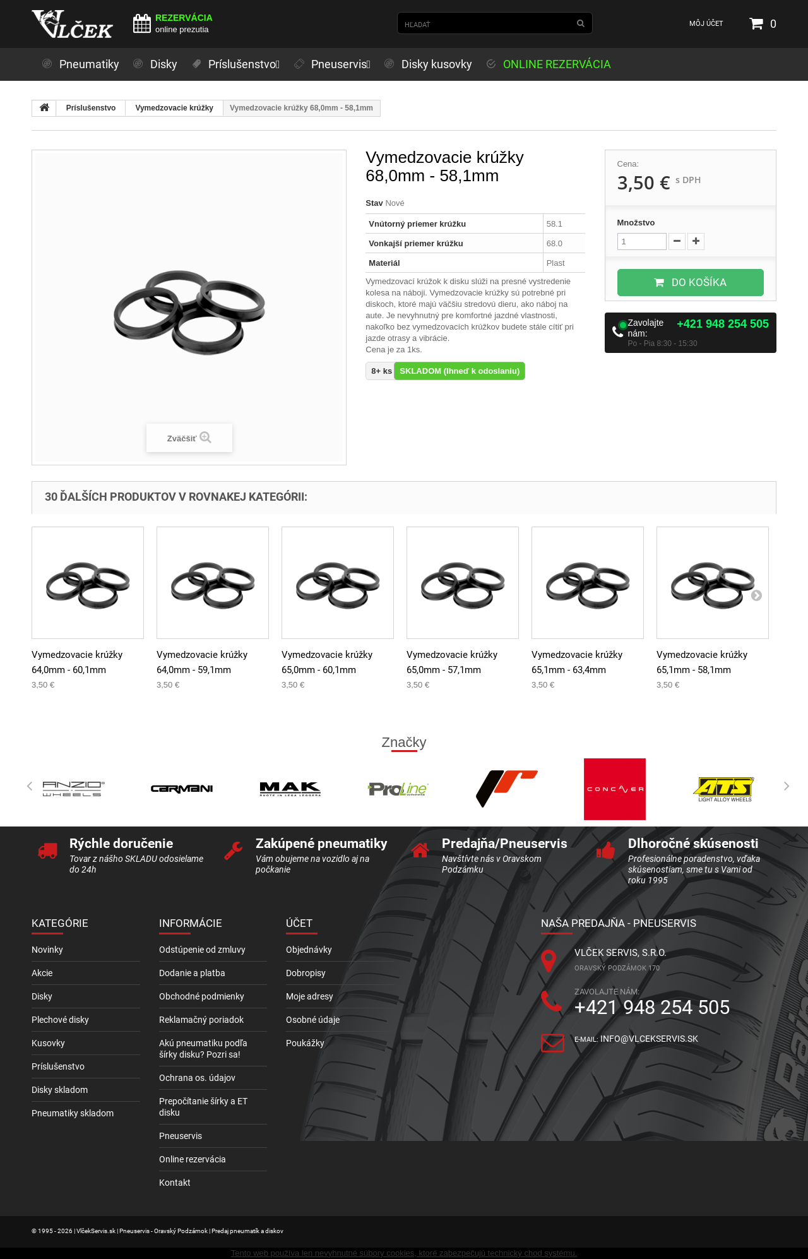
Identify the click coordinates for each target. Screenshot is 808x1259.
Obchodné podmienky (201, 996)
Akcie (42, 973)
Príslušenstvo (91, 108)
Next (782, 786)
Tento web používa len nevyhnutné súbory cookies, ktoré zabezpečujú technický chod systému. (404, 1253)
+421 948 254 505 (723, 324)
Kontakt (175, 1183)
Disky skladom (60, 1090)
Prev (25, 786)
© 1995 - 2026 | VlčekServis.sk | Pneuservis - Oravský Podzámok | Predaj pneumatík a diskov (157, 1230)
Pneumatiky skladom (73, 1113)
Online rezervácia (192, 1159)
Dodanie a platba (192, 973)
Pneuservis (180, 1136)
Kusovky (48, 1043)
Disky (42, 996)
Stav (374, 203)
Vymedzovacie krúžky (174, 108)
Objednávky (309, 950)
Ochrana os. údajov (197, 1078)
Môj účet (706, 24)
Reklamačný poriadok (201, 1020)
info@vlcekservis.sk (649, 1039)
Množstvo (636, 222)
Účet (299, 923)
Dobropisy (306, 973)
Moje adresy (309, 996)
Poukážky (305, 1043)
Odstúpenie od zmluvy (202, 950)
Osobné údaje (313, 1020)
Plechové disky (60, 1020)
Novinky (47, 950)
